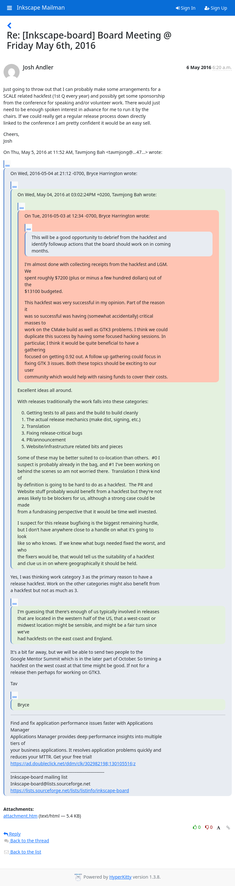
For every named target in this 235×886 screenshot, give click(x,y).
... (7, 163)
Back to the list (22, 852)
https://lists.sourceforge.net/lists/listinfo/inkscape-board (70, 790)
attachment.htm (21, 816)
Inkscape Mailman (41, 8)
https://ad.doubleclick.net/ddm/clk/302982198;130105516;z (73, 763)
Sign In (186, 8)
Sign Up (216, 8)
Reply (12, 834)
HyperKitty (120, 877)
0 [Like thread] (197, 827)
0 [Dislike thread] (209, 827)
